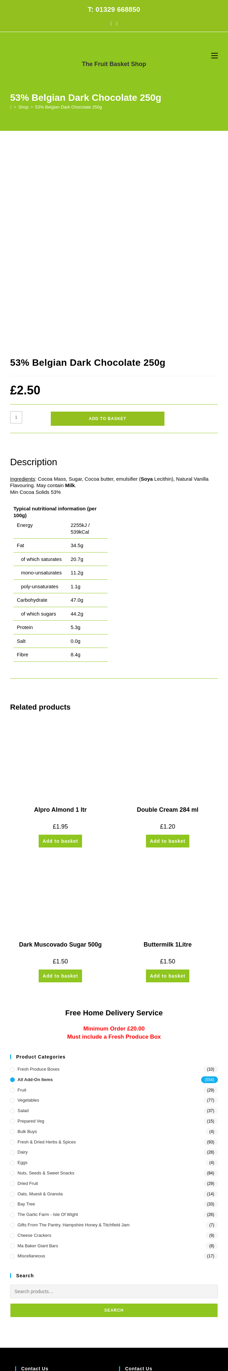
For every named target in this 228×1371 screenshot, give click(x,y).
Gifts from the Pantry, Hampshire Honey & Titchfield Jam (73, 1023)
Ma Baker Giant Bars (37, 1044)
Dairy (22, 950)
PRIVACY (157, 1330)
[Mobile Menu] (214, 55)
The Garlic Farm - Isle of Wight (47, 1013)
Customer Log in (31, 1283)
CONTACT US (130, 1330)
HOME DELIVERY (79, 1330)
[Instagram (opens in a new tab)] (117, 24)
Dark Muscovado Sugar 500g (60, 743)
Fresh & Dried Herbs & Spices (46, 940)
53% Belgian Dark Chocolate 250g (68, 107)
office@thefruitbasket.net (143, 1215)
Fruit (21, 888)
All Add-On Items (35, 878)
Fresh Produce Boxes (38, 867)
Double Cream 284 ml (167, 608)
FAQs (106, 1330)
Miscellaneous (31, 1054)
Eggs (22, 961)
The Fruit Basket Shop (114, 64)
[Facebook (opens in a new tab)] (111, 24)
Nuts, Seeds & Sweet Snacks (45, 971)
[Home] (11, 107)
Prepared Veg (30, 919)
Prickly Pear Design (126, 1339)
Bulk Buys (27, 930)
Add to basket (107, 217)
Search (114, 1109)
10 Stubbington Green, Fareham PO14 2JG (57, 1184)
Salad (23, 909)
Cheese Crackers (34, 1034)
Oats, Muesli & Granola (40, 992)
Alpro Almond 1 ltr (60, 608)
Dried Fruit (27, 982)
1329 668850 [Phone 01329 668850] (134, 1197)
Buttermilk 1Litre (168, 743)
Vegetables (28, 898)
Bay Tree (26, 1002)
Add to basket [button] (60, 639)
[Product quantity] (16, 216)
